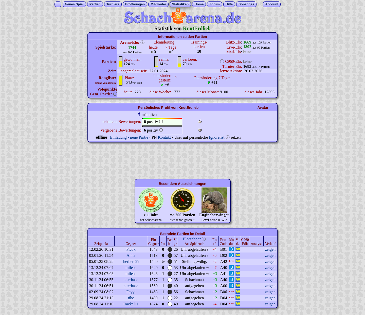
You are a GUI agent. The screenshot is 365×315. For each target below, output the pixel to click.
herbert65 (131, 261)
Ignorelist (216, 137)
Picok (130, 249)
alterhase (131, 280)
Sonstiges (246, 4)
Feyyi (130, 292)
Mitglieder (158, 4)
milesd (130, 267)
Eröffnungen (135, 4)
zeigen (270, 249)
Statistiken (180, 4)
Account (271, 4)
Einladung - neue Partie (129, 137)
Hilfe (229, 4)
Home (199, 4)
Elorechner (192, 239)
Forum (214, 4)
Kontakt (164, 137)
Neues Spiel (74, 4)
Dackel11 (131, 304)
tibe (131, 298)
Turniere (112, 4)
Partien (95, 4)
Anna (130, 255)
